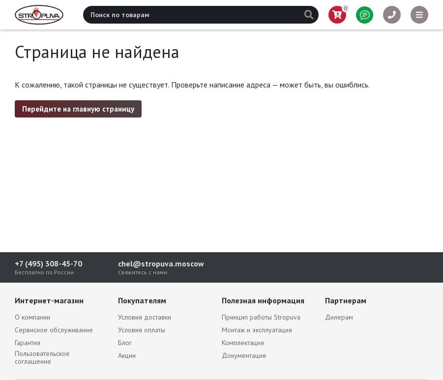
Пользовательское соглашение (42, 357)
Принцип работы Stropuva (261, 317)
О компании (32, 317)
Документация (244, 355)
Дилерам (339, 317)
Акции (127, 355)
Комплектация (243, 343)
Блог (125, 343)
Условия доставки (144, 317)
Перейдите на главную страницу (78, 109)
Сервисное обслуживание (54, 330)
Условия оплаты (141, 330)
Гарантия (27, 343)
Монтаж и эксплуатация (257, 330)
